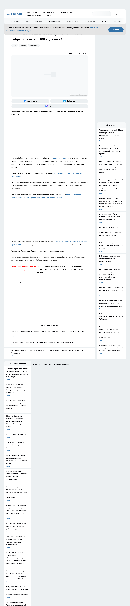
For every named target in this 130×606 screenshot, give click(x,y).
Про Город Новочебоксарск (12, 524)
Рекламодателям (34, 15)
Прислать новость (101, 14)
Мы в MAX (104, 21)
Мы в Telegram (89, 21)
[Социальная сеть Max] (49, 106)
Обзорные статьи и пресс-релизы (65, 541)
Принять (116, 30)
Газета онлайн (67, 12)
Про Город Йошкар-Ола (46, 524)
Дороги (23, 45)
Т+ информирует (13, 21)
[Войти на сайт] (122, 14)
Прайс (6, 544)
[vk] (14, 282)
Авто (15, 45)
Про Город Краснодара (45, 531)
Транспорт (33, 45)
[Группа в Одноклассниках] (98, 527)
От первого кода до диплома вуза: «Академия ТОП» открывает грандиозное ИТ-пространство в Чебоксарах (49, 353)
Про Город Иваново (79, 524)
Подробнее (67, 573)
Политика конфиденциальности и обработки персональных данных (23, 576)
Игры (49, 15)
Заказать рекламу (54, 21)
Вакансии (38, 21)
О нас (31, 539)
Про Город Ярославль (10, 527)
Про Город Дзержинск (10, 531)
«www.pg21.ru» (18, 548)
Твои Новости (26, 524)
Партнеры (58, 544)
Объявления (7, 541)
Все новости (32, 12)
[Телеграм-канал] (69, 101)
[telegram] (22, 282)
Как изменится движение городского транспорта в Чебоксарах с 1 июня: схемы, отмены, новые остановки (49, 334)
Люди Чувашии (49, 12)
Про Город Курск (26, 527)
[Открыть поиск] (116, 14)
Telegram (6, 539)
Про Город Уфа (61, 527)
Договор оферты (35, 541)
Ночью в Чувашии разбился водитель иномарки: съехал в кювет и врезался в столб (49, 343)
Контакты (58, 539)
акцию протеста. (60, 158)
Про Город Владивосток (28, 531)
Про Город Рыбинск (44, 527)
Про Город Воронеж (62, 524)
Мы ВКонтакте (72, 21)
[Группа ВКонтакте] (30, 101)
